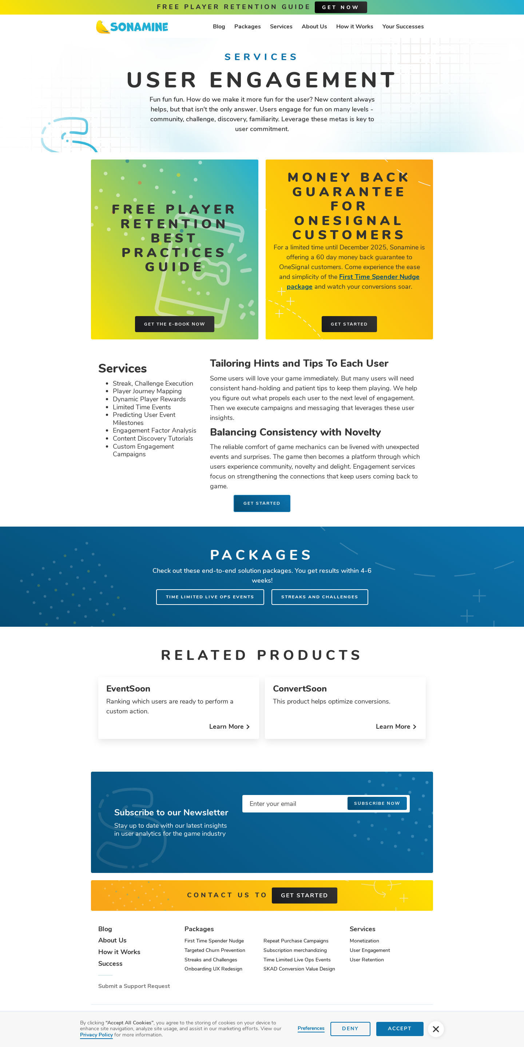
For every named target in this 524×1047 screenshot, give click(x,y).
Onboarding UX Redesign (213, 968)
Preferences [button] (311, 1029)
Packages (247, 27)
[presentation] (297, 832)
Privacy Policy (96, 1034)
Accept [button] (400, 1028)
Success (110, 964)
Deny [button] (350, 1028)
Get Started (262, 503)
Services (281, 27)
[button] (436, 1029)
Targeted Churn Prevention (214, 950)
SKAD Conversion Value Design (299, 968)
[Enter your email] (326, 803)
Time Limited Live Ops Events (210, 597)
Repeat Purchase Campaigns (296, 940)
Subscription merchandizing (295, 950)
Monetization (364, 940)
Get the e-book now (174, 324)
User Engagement (370, 950)
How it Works (354, 27)
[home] (132, 27)
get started (304, 895)
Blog (219, 27)
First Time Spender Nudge (214, 940)
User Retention (367, 959)
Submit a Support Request (134, 986)
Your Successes (403, 27)
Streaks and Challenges (319, 597)
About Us (314, 27)
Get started (349, 324)
